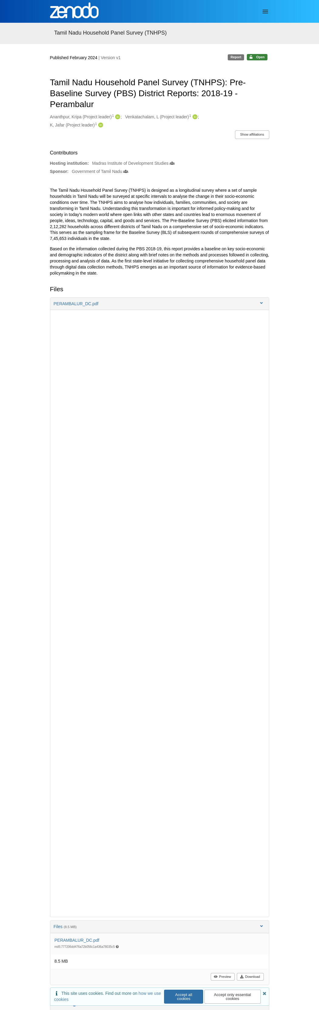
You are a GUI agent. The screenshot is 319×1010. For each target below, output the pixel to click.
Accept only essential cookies (232, 996)
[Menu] (265, 11)
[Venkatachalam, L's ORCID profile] (194, 117)
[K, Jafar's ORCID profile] (100, 125)
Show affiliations (252, 134)
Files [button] (159, 926)
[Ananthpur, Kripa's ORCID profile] (117, 117)
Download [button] (250, 976)
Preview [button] (222, 976)
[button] (160, 303)
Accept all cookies (183, 996)
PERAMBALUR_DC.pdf (77, 940)
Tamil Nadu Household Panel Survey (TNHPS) (110, 33)
